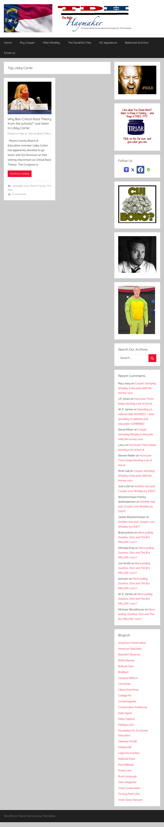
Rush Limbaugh (128, 781)
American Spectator (130, 653)
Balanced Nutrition (137, 42)
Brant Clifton (44, 133)
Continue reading (19, 173)
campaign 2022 (20, 186)
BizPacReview (127, 665)
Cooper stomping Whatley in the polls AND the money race (137, 388)
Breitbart (123, 676)
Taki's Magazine (128, 787)
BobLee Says (126, 671)
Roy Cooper (27, 42)
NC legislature (108, 42)
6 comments (19, 194)
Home (8, 42)
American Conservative (132, 647)
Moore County (38, 186)
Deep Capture (127, 723)
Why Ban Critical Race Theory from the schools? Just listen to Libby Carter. (29, 123)
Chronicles (125, 688)
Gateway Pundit (128, 746)
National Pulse (127, 763)
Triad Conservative (129, 792)
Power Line (125, 775)
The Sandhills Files (79, 42)
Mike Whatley (51, 42)
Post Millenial (126, 769)
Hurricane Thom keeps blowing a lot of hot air (136, 460)
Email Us (9, 52)
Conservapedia (127, 706)
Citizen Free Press (129, 694)
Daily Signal (125, 717)
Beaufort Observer (129, 659)
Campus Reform (128, 682)
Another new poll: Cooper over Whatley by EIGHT (136, 491)
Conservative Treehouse (133, 712)
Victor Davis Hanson (130, 804)
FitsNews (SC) (127, 729)
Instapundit (125, 751)
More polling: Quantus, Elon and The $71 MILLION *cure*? (136, 542)
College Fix (125, 700)
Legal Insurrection (129, 757)
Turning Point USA (129, 798)
